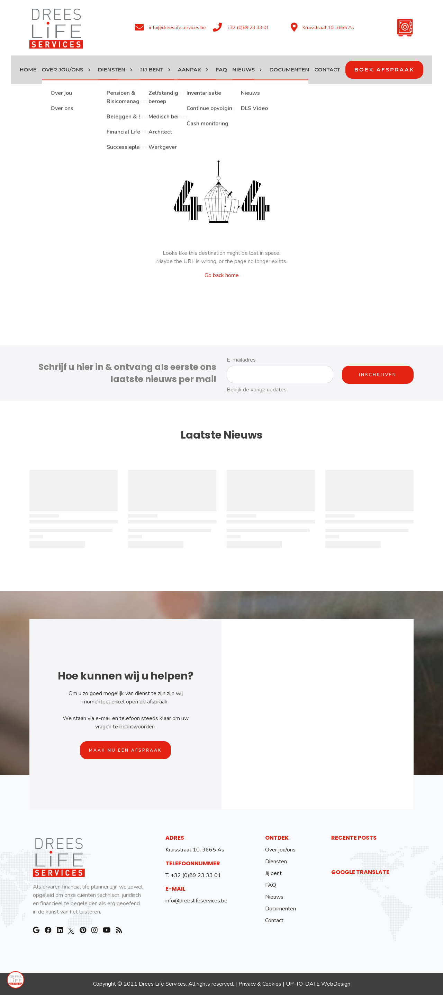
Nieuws (274, 897)
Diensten (276, 861)
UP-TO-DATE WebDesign (318, 984)
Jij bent (273, 873)
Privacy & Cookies (259, 984)
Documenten (280, 908)
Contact (274, 920)
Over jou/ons (280, 850)
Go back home (222, 275)
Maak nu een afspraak (125, 750)
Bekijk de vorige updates (257, 389)
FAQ (270, 885)
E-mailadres (241, 360)
